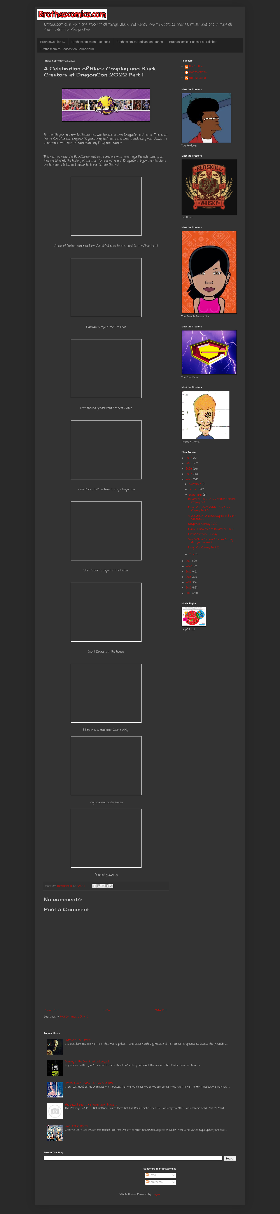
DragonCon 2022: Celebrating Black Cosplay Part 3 (209, 509)
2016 (189, 588)
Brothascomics (197, 72)
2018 (189, 577)
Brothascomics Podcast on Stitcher (193, 42)
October (194, 489)
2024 (189, 469)
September (196, 495)
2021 (189, 561)
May (192, 555)
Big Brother (196, 67)
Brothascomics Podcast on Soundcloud (67, 49)
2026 (189, 458)
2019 (189, 572)
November (195, 484)
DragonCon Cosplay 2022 (202, 524)
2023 (189, 474)
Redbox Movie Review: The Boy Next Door (89, 1083)
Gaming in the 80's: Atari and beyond (87, 1062)
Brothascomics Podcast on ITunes (139, 42)
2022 (189, 480)
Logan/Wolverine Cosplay (202, 534)
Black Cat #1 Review (77, 1126)
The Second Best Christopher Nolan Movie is (91, 1105)
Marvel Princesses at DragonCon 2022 (211, 529)
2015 (189, 593)
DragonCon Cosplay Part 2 (203, 548)
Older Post (161, 1011)
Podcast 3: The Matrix (78, 1040)
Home (106, 1011)
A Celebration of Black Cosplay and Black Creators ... (212, 517)
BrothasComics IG (52, 42)
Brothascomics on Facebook (91, 42)
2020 (189, 567)
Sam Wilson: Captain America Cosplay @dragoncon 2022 (210, 541)
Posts (151, 1175)
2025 (189, 463)
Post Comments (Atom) (74, 1017)
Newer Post (52, 1011)
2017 (189, 583)
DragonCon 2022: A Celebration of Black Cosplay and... (212, 500)
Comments (154, 1182)
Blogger (156, 1194)
